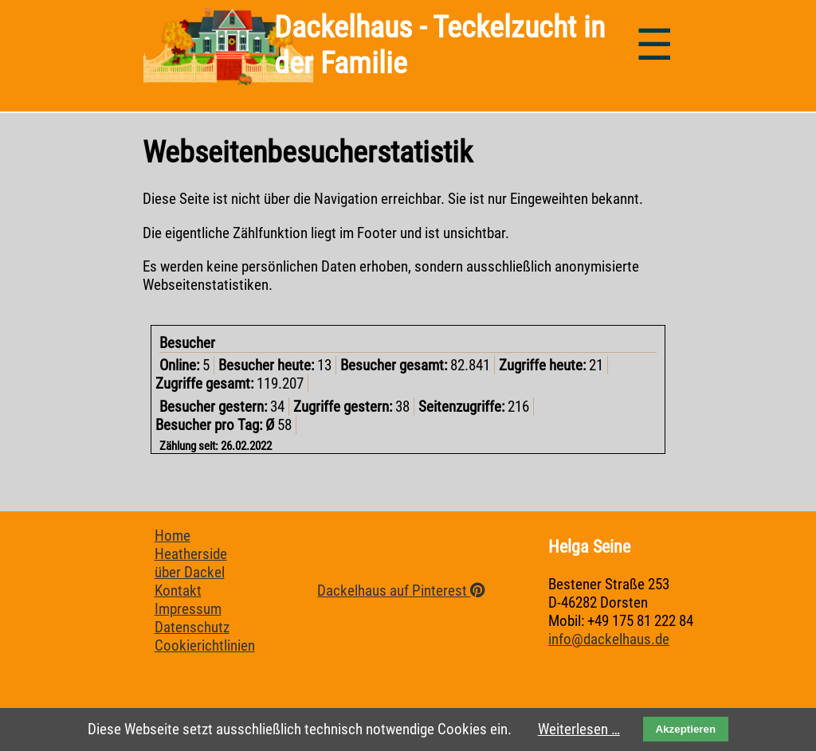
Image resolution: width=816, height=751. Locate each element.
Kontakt (178, 590)
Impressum (188, 609)
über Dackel (190, 572)
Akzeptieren (686, 729)
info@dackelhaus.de (608, 639)
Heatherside (191, 554)
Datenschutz (192, 627)
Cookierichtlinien (205, 645)
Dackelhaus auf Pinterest (401, 590)
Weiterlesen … (579, 729)
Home (172, 535)
